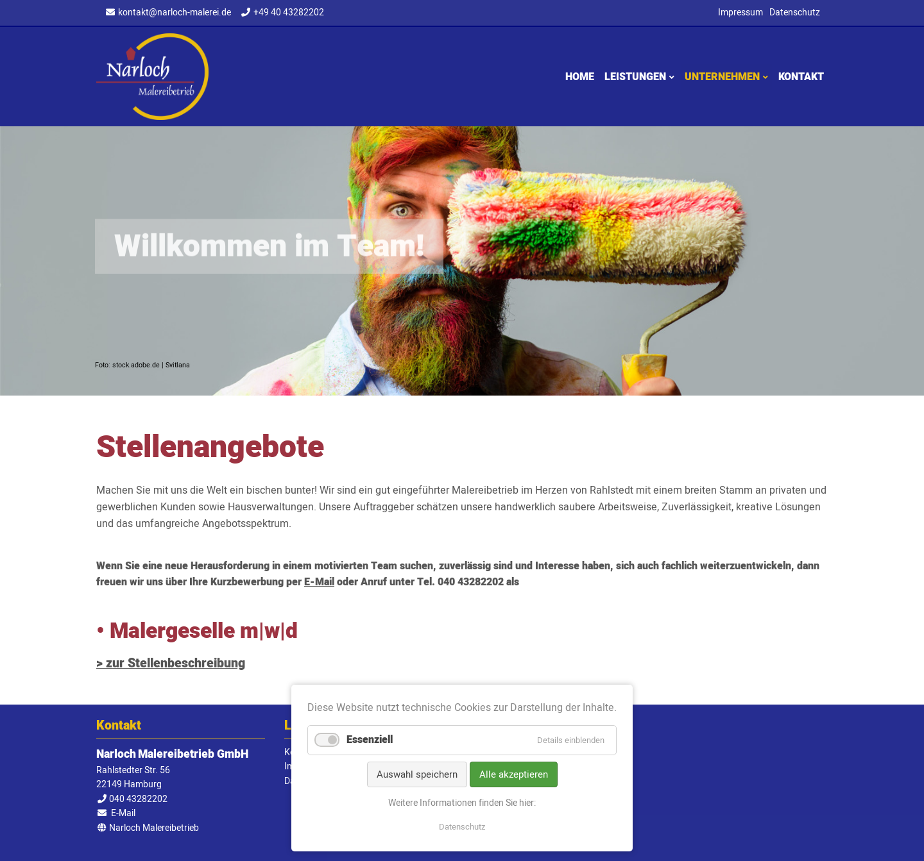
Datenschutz (462, 827)
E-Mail (319, 582)
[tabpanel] (462, 261)
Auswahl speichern (417, 774)
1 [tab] (462, 384)
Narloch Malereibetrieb (152, 76)
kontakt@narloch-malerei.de (174, 12)
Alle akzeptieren (513, 774)
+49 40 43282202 (288, 12)
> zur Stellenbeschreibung (170, 664)
